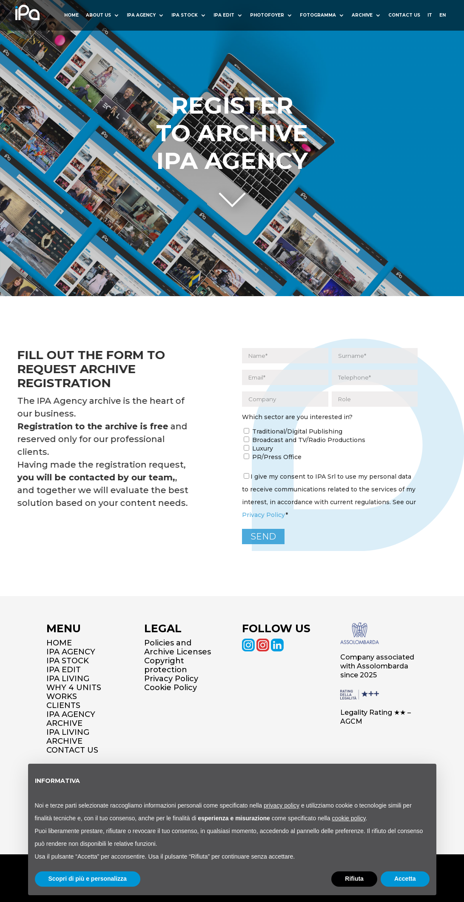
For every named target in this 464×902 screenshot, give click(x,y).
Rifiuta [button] (354, 878)
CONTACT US (72, 750)
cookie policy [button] (348, 818)
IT (429, 15)
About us (98, 15)
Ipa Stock (184, 15)
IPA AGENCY (70, 652)
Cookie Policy (170, 687)
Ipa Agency (141, 15)
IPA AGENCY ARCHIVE (70, 719)
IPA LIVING (67, 678)
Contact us (404, 15)
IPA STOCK (67, 660)
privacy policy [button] (281, 805)
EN (442, 15)
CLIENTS (63, 705)
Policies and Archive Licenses (177, 647)
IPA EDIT (63, 669)
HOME (71, 15)
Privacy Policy (263, 515)
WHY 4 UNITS (73, 687)
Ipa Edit (223, 15)
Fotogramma (318, 15)
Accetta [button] (405, 878)
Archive (362, 15)
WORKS (61, 696)
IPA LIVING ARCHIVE (67, 737)
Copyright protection (165, 665)
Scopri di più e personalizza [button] (87, 878)
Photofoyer (267, 15)
